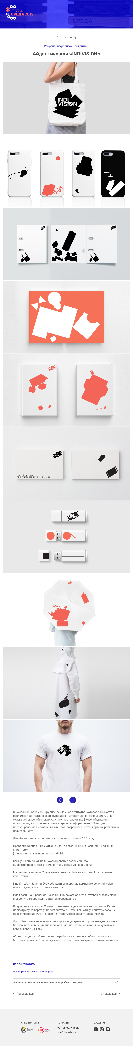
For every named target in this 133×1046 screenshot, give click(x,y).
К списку (70, 37)
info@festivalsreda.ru (68, 1032)
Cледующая (109, 993)
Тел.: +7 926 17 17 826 (69, 1028)
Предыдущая (25, 993)
